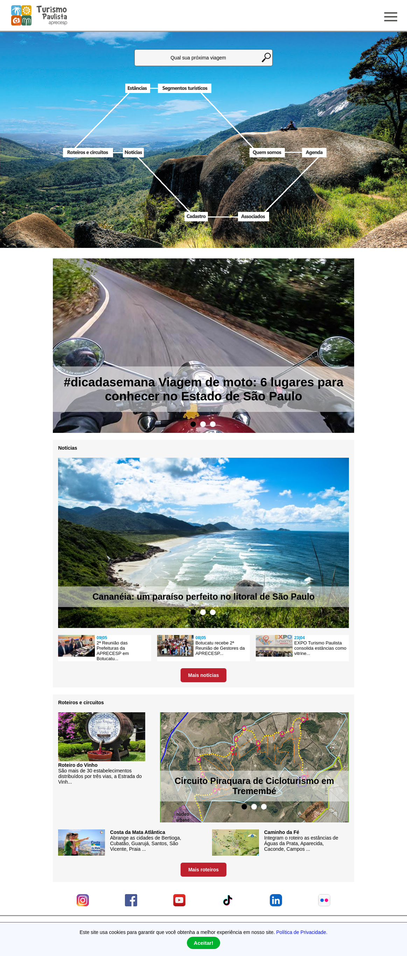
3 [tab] (213, 424)
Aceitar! (203, 943)
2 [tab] (203, 424)
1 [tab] (193, 424)
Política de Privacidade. (301, 932)
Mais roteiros (203, 869)
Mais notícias (203, 675)
